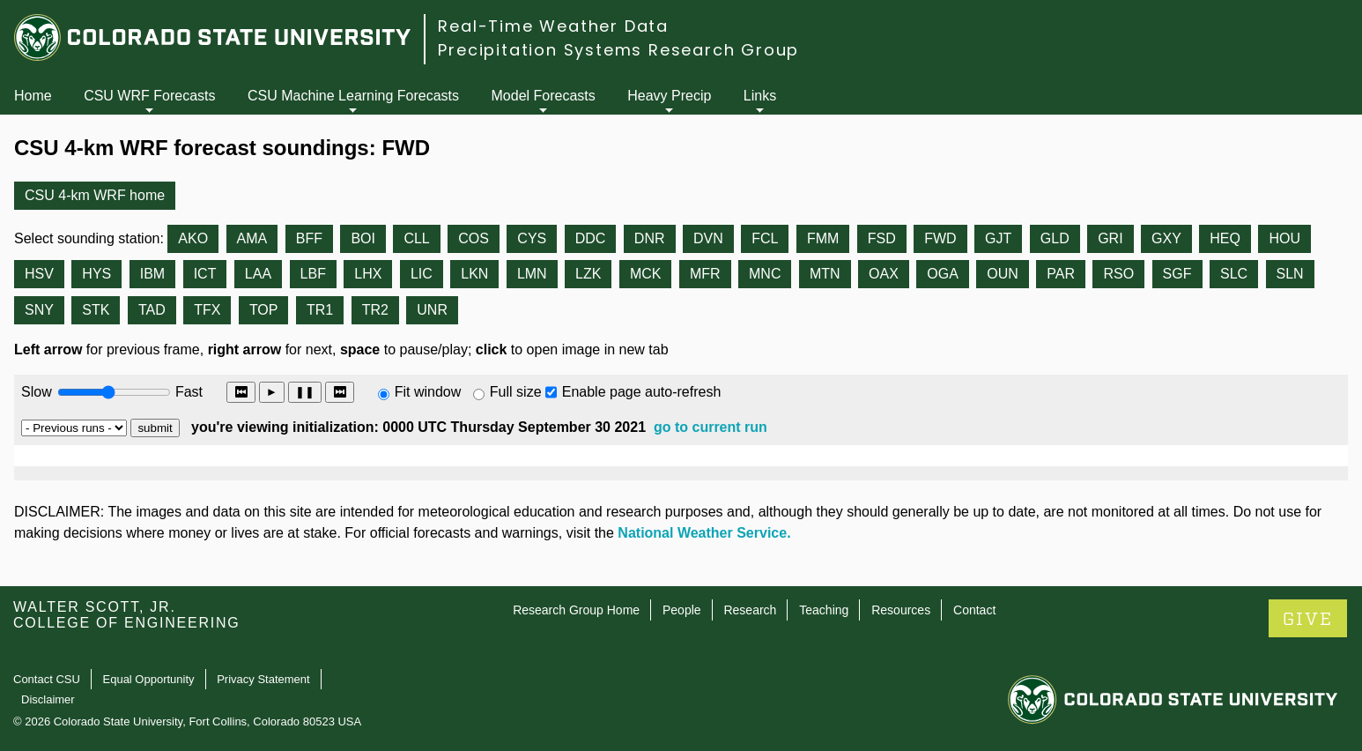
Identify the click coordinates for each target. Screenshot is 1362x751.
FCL (764, 238)
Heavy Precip (669, 95)
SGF (1177, 273)
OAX (884, 273)
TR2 (375, 309)
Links (760, 95)
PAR (1061, 273)
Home (33, 95)
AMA (252, 238)
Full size (516, 391)
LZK (588, 273)
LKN (474, 273)
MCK (646, 273)
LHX (367, 273)
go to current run (710, 427)
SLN (1290, 273)
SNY (39, 309)
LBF (313, 273)
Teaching (823, 610)
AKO (193, 238)
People (681, 610)
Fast (188, 391)
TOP (263, 309)
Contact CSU (46, 679)
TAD (152, 309)
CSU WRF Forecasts (149, 95)
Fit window (428, 391)
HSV (39, 273)
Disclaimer (48, 699)
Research (749, 610)
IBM (152, 273)
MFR (705, 273)
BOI (363, 238)
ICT (205, 273)
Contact (974, 610)
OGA (943, 273)
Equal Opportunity (149, 679)
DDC (590, 238)
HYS (96, 273)
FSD (882, 238)
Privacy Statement (263, 679)
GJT (998, 238)
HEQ (1225, 238)
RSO (1118, 273)
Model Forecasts (544, 95)
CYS (531, 238)
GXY (1166, 238)
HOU (1284, 238)
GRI (1110, 238)
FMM (823, 238)
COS (473, 238)
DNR (649, 238)
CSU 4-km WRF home (95, 195)
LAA (258, 273)
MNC (765, 273)
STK (95, 309)
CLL (416, 238)
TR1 (320, 309)
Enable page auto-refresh (642, 391)
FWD (940, 238)
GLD (1055, 238)
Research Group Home (576, 610)
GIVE (1308, 619)
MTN (825, 273)
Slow (36, 391)
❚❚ (305, 391)
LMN (532, 273)
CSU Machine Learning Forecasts (353, 95)
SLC (1233, 273)
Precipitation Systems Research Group (618, 50)
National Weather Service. (704, 532)
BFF (309, 238)
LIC (422, 273)
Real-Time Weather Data (553, 26)
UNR (432, 309)
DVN (708, 238)
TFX (207, 309)
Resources (900, 610)
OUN (1002, 273)
